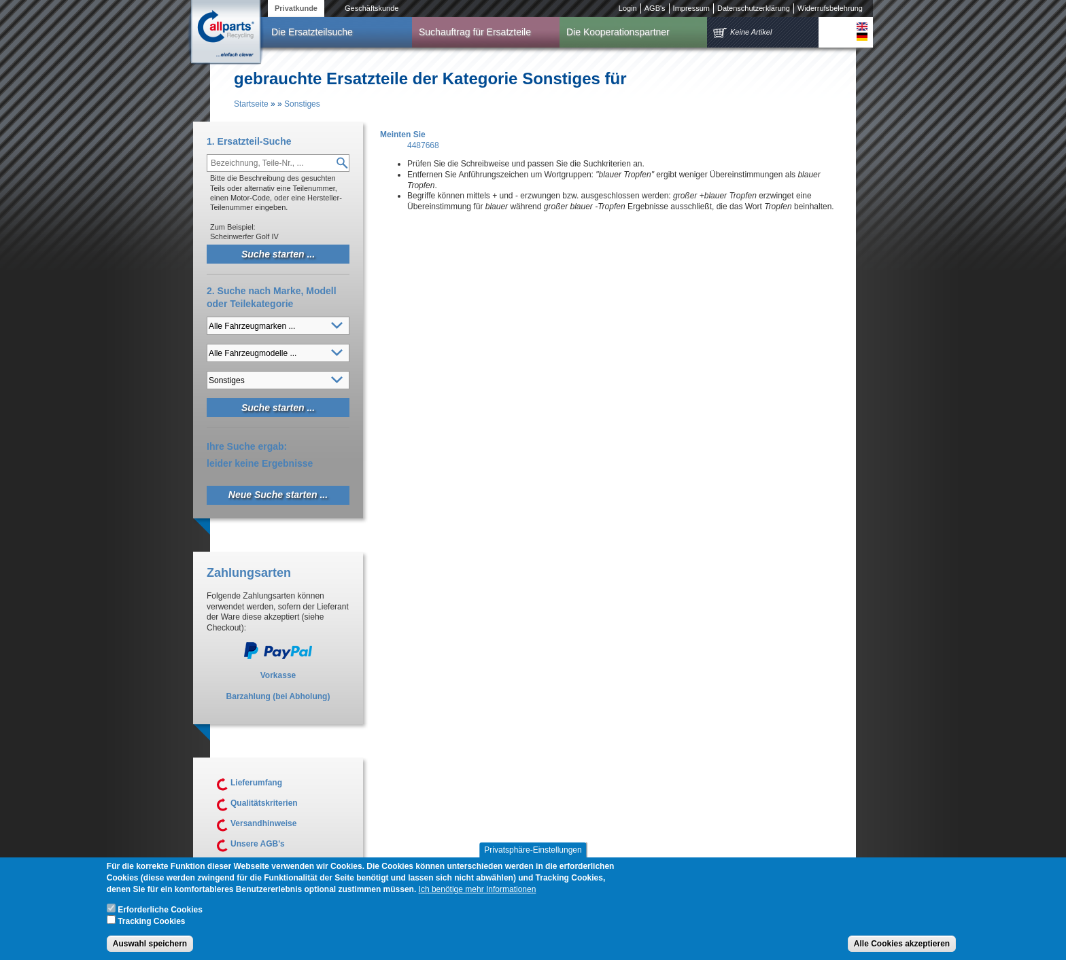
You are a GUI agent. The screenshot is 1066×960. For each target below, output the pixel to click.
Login (628, 8)
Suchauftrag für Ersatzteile (475, 31)
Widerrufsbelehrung (830, 8)
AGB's (655, 8)
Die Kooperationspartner (618, 31)
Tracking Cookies (151, 922)
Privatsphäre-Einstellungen (532, 851)
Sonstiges (302, 104)
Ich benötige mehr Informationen (477, 890)
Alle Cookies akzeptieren (902, 945)
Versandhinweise (263, 823)
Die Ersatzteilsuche (312, 31)
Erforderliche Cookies (160, 911)
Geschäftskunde (372, 8)
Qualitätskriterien (264, 803)
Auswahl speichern (150, 945)
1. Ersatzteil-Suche (249, 141)
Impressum (691, 8)
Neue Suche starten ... (278, 494)
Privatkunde (296, 8)
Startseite (251, 104)
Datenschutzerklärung (753, 8)
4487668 (423, 145)
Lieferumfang (256, 782)
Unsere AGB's (257, 844)
